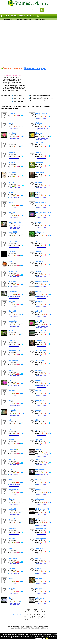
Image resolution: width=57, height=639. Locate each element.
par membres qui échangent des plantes (41, 98)
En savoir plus (40, 638)
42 (32, 616)
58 (27, 619)
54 (39, 618)
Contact (34, 626)
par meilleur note (18, 101)
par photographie (18, 97)
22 (27, 613)
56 (44, 618)
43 (34, 616)
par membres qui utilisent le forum (40, 95)
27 (39, 613)
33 (32, 614)
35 (37, 614)
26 (37, 613)
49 (27, 618)
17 (37, 611)
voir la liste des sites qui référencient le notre (35, 627)
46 (42, 616)
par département (18, 95)
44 (37, 616)
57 (25, 619)
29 (44, 613)
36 (39, 614)
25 (34, 613)
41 (30, 616)
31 (27, 614)
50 (30, 618)
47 (44, 616)
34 (34, 614)
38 (44, 614)
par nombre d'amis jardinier (38, 97)
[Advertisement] (23, 43)
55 (42, 618)
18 (39, 611)
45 (39, 616)
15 (32, 611)
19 (42, 611)
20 (44, 611)
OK (47, 638)
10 (42, 610)
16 (34, 611)
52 (34, 618)
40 (27, 616)
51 (32, 618)
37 (42, 614)
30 (25, 614)
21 (25, 613)
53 (37, 618)
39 (25, 616)
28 (42, 613)
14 (30, 611)
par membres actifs (19, 98)
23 (30, 613)
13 (27, 611)
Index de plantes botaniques (26, 626)
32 (30, 614)
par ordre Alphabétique (20, 100)
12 (25, 611)
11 (44, 610)
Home (2, 16)
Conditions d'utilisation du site (44, 626)
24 (32, 613)
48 (25, 618)
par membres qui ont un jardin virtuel (40, 100)
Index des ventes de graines (13, 626)
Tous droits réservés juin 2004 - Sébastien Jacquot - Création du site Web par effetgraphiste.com (29, 628)
